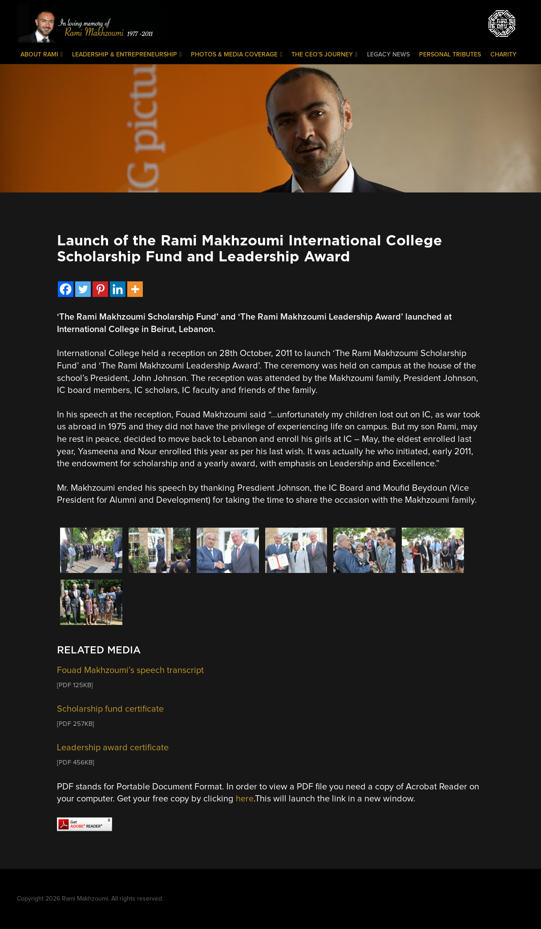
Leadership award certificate (113, 747)
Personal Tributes (450, 55)
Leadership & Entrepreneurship (127, 55)
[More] (135, 289)
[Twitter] (83, 289)
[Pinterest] (100, 289)
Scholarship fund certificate (110, 709)
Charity (503, 55)
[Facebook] (65, 289)
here (245, 798)
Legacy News (388, 55)
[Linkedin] (117, 289)
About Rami (41, 55)
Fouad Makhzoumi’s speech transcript (130, 670)
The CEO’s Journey (324, 55)
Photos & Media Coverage (236, 55)
